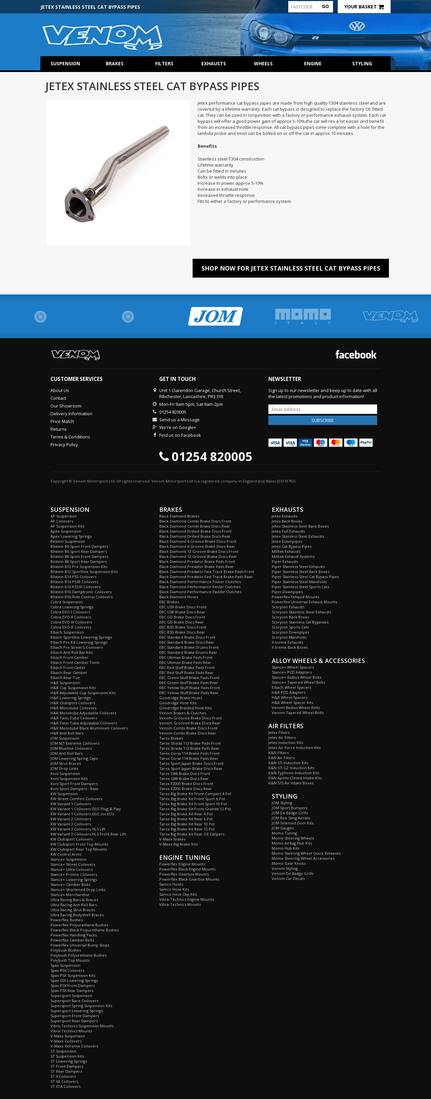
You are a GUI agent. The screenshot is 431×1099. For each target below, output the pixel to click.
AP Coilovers (62, 521)
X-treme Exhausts (287, 642)
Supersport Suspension (71, 995)
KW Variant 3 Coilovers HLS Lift (78, 828)
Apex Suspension (66, 531)
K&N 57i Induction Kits (288, 762)
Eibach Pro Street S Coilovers (77, 647)
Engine (313, 63)
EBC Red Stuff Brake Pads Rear (186, 672)
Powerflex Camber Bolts (72, 940)
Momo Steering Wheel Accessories (303, 858)
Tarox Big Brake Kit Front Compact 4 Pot (195, 793)
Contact (58, 398)
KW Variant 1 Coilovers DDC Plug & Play (86, 808)
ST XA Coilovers (64, 1081)
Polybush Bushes (66, 950)
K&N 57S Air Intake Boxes (290, 782)
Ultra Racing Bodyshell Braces (77, 914)
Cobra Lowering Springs (72, 606)
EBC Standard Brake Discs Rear (186, 642)
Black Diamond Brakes (179, 516)
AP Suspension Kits (67, 526)
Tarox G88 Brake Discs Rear (184, 778)
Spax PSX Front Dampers (73, 985)
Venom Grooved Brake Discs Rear (190, 722)
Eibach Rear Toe (65, 677)
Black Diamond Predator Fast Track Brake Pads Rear (206, 576)
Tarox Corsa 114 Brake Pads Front (189, 753)
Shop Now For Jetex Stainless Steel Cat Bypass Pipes (290, 268)
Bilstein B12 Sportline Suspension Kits (84, 571)
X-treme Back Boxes (290, 647)
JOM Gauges (283, 827)
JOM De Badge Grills (290, 812)
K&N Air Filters (281, 757)
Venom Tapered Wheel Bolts (298, 712)
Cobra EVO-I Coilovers (70, 611)
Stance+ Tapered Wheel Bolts (298, 682)
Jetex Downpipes (287, 541)
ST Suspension (63, 1051)
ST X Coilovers (63, 1076)
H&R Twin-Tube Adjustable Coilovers (84, 722)
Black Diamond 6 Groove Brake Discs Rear (197, 546)
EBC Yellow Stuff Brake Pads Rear (189, 692)
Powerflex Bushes (66, 919)
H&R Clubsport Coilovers (73, 702)
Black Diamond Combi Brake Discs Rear (194, 526)
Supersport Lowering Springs (77, 1010)
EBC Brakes (169, 601)
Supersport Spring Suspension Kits (81, 1005)
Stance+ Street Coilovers (73, 864)
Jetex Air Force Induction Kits (294, 747)
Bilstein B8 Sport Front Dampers (79, 556)
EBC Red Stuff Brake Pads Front (187, 667)
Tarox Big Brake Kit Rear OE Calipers (191, 834)
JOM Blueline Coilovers (71, 748)
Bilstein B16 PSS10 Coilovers (75, 586)
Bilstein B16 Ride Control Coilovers (81, 596)
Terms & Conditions (70, 437)
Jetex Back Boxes (287, 521)
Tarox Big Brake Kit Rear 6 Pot (186, 818)
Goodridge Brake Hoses (180, 697)
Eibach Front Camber (70, 657)
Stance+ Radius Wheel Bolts (296, 677)
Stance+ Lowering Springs (74, 879)
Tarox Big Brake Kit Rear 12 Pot (187, 828)
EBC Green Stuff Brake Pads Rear (188, 682)
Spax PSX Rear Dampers (72, 990)
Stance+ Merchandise (70, 894)
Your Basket (364, 6)
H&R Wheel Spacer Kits (292, 702)
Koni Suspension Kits (69, 778)
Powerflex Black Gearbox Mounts (189, 879)
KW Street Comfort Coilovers (76, 798)
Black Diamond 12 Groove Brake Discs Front (198, 551)
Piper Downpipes (287, 591)
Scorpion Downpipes (290, 632)
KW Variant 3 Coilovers (71, 823)
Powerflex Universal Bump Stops (80, 945)
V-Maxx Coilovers (66, 1040)
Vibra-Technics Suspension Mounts (82, 1025)
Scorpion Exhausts (288, 606)
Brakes (115, 63)
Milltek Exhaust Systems (293, 556)
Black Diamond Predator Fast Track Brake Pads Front (206, 571)
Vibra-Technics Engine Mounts (186, 899)
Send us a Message (179, 420)
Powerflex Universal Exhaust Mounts (304, 601)
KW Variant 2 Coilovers (71, 818)
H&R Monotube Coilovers (73, 707)
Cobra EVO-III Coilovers (71, 622)
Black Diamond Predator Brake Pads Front (197, 561)
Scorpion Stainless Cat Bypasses (300, 622)
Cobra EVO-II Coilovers (71, 616)
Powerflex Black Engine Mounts (187, 869)
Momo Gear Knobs (289, 863)
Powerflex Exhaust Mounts (295, 596)
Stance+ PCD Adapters (292, 672)
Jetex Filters (279, 732)
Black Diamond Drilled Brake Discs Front (195, 531)
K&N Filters (278, 752)
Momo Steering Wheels (293, 838)
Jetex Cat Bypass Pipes (291, 546)
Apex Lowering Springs (71, 536)
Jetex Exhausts (284, 516)
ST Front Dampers (67, 1066)
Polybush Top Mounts (70, 960)
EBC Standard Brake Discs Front (187, 637)
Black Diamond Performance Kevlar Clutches (199, 586)
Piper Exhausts (285, 561)
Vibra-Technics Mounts (71, 1030)
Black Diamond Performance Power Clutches (200, 581)
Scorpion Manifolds (289, 637)
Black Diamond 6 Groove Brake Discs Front (197, 541)
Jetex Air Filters (282, 737)
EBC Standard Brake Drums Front (189, 647)
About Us (60, 390)
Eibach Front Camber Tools (75, 662)
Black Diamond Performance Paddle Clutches (200, 591)
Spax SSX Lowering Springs (74, 980)
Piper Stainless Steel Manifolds (299, 581)
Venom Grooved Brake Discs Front (190, 717)
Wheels (263, 63)
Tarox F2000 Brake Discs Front (186, 783)
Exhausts (213, 63)
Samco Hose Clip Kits (178, 894)
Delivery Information (71, 414)
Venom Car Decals (288, 878)
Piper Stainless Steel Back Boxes (300, 571)
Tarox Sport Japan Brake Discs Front (191, 763)
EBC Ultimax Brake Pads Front (185, 657)
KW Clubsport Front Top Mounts (79, 844)
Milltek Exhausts (286, 551)
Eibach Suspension (67, 632)
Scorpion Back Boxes (290, 616)
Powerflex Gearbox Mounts (184, 874)
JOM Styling (282, 802)
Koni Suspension (65, 773)
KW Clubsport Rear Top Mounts (79, 849)
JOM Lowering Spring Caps (74, 758)
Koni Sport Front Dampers (74, 783)
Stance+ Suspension (69, 859)
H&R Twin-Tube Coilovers (74, 717)
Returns (59, 429)
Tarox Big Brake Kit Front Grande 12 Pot (195, 808)
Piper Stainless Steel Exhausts (298, 566)
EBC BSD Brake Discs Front (182, 627)
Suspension (65, 63)
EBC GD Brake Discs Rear (181, 622)
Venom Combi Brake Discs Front (188, 728)
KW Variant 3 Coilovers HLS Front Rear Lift (88, 834)
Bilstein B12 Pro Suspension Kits (79, 566)
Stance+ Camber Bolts (70, 884)
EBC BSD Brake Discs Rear (182, 632)
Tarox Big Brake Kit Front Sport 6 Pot (192, 798)
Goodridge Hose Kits (177, 702)
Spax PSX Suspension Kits (73, 975)
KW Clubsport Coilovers (72, 839)
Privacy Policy (64, 444)
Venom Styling (285, 868)
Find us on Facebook (180, 435)
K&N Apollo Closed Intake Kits (295, 777)
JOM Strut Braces (66, 763)
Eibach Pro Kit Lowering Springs (79, 642)
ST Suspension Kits (67, 1056)
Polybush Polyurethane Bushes (78, 955)
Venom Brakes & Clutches (182, 712)
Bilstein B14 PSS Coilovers (73, 576)
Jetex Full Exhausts (288, 531)
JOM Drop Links (64, 768)
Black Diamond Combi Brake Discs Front (195, 521)
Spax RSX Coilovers (67, 970)
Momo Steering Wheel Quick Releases (306, 853)
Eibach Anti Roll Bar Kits (72, 652)
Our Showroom (66, 406)
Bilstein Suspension (68, 541)
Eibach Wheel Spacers (291, 687)
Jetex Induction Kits (285, 742)
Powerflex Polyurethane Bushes (79, 924)
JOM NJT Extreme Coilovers (75, 743)
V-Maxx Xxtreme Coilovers (74, 1046)
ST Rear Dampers (66, 1071)
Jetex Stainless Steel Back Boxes (300, 526)
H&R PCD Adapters (288, 692)
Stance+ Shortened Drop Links (78, 889)
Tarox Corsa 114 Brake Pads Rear (188, 758)
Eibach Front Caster (68, 667)
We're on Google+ (177, 427)
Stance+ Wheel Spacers (293, 667)
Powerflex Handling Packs (74, 934)
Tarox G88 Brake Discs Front (184, 773)
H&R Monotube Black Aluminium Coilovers (89, 728)
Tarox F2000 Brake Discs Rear (185, 788)
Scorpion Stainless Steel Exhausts (301, 611)
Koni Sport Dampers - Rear (75, 788)
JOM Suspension (65, 738)
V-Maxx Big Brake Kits (178, 844)
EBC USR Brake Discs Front (182, 606)
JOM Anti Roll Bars (66, 753)
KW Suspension (64, 793)
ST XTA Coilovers (65, 1086)
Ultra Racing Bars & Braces (74, 899)
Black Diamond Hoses (178, 596)
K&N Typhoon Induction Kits (293, 772)
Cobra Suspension (67, 601)
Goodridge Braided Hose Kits (185, 707)
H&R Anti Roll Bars (67, 733)
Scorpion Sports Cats (290, 627)
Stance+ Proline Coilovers (74, 874)
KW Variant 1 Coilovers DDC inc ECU (82, 813)
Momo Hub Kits (285, 848)
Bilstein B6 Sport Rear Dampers (79, 551)
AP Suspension (64, 516)
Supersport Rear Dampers (74, 1020)
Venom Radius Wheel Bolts (296, 707)
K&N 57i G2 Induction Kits (291, 767)
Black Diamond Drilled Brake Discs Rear (194, 536)
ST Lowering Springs (69, 1061)
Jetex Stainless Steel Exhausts (298, 536)
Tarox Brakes (171, 738)
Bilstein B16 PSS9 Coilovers (74, 581)
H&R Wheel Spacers (289, 697)
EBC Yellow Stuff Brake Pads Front (189, 687)
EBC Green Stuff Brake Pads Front (189, 677)
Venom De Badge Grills (292, 873)
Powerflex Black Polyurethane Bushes (85, 929)
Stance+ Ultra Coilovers (72, 869)
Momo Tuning (284, 833)
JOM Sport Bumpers (289, 807)
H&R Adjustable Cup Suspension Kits (83, 692)
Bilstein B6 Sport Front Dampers (79, 546)
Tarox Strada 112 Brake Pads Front (190, 743)
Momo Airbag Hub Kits (292, 843)
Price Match (62, 421)
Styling (362, 63)
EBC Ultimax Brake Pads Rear (185, 662)
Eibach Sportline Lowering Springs (81, 637)
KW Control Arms (66, 854)
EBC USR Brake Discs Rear (182, 611)
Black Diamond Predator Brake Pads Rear (196, 566)
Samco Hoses (171, 884)
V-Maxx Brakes (172, 839)
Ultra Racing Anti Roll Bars (74, 904)
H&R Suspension (65, 682)
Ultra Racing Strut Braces (73, 909)
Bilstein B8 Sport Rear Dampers (79, 561)
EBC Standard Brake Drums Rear (188, 652)
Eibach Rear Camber (69, 672)
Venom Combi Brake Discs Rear (187, 733)
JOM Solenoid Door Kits (292, 822)
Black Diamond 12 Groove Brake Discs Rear (198, 556)
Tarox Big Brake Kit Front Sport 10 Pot (193, 803)
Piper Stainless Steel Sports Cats (300, 586)
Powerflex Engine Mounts (182, 863)
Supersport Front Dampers (75, 1015)
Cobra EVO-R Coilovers (71, 627)
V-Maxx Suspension (68, 1035)
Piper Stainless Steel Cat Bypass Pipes (305, 576)
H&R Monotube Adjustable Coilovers (83, 712)
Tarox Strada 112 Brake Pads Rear (189, 748)
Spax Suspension (65, 965)
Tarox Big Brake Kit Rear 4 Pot (186, 813)
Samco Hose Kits (174, 889)
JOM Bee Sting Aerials (291, 817)
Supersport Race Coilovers (74, 1000)
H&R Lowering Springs (71, 697)
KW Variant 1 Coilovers (71, 803)
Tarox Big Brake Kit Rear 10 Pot (187, 823)
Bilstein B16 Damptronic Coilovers (81, 591)
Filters (164, 63)
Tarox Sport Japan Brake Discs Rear (190, 768)
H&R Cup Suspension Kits (73, 687)
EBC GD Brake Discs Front (182, 616)
